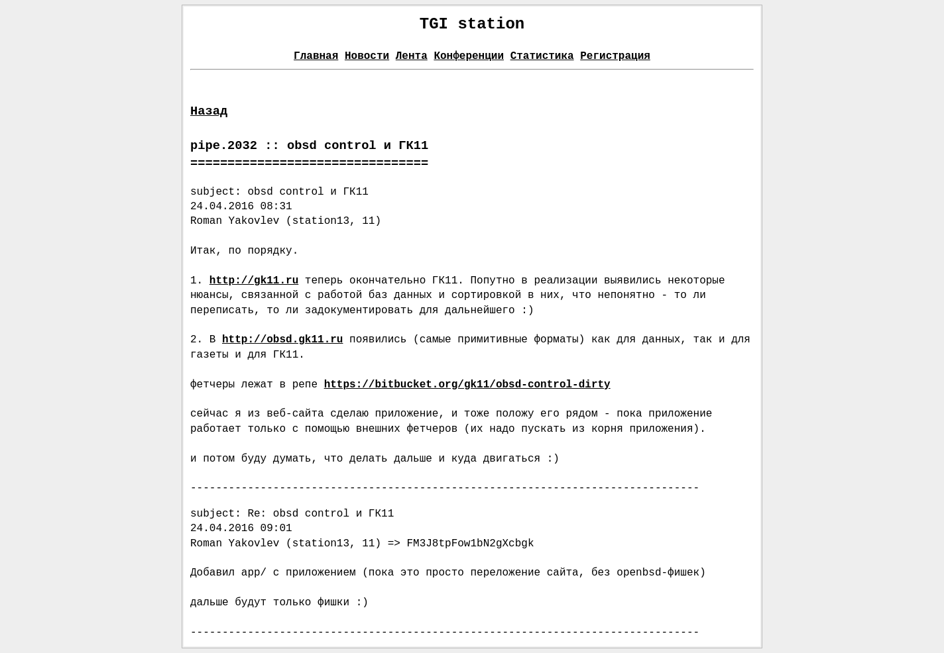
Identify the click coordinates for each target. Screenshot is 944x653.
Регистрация (615, 56)
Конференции (469, 56)
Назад (208, 111)
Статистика (542, 56)
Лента (412, 56)
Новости (367, 56)
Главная (316, 56)
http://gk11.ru (253, 281)
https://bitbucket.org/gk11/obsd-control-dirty (467, 385)
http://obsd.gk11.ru (282, 340)
